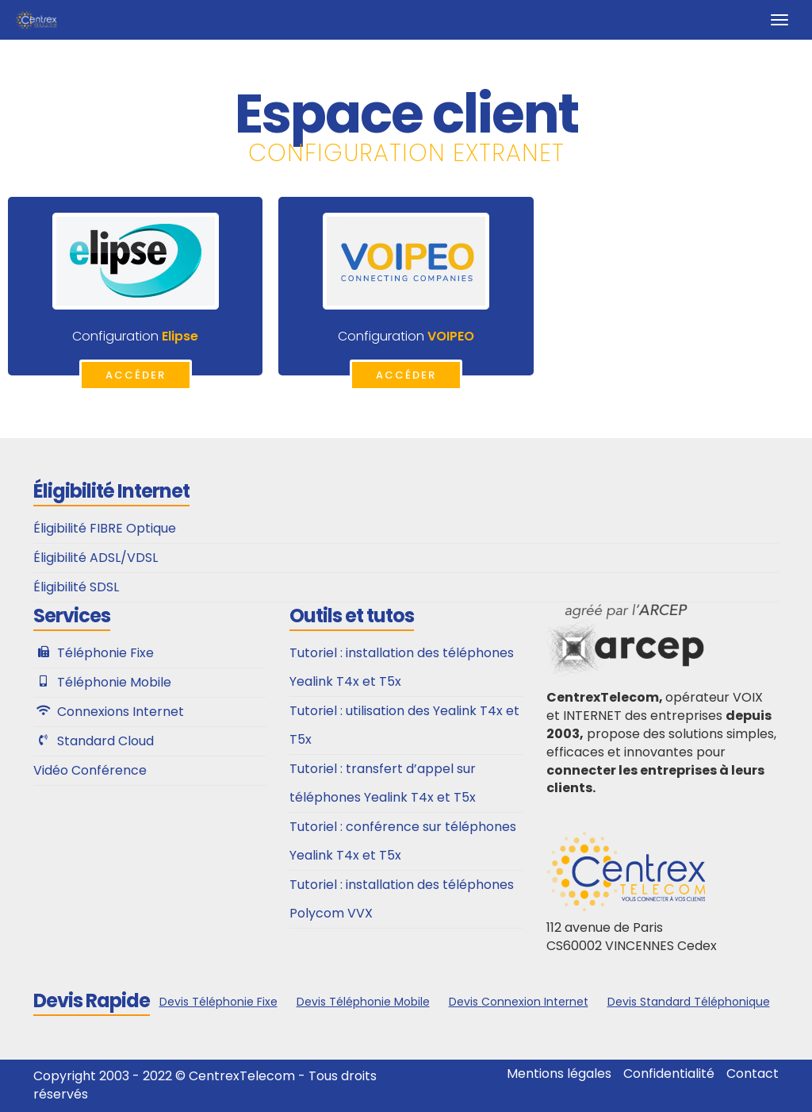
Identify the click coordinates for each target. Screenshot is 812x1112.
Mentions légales (559, 1074)
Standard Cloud (105, 741)
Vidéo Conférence (90, 770)
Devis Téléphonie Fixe (218, 1001)
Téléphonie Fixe (105, 653)
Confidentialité (668, 1074)
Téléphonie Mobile (114, 682)
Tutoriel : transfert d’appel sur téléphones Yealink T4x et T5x (382, 783)
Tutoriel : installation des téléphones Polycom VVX (401, 898)
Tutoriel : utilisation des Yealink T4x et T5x (404, 725)
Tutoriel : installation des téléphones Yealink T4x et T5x (401, 667)
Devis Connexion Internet (518, 1001)
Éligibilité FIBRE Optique (104, 528)
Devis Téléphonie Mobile (363, 1001)
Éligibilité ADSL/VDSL (95, 557)
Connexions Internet (120, 711)
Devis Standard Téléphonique (688, 1001)
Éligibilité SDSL (76, 587)
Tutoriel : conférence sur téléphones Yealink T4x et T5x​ (402, 841)
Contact (752, 1074)
